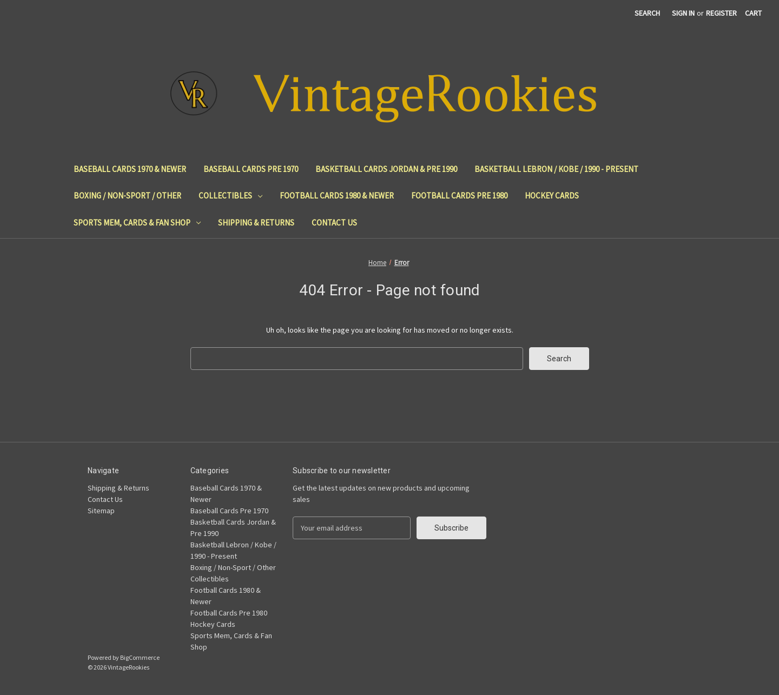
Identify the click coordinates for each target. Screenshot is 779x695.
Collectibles (230, 195)
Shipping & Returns (256, 222)
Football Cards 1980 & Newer (337, 195)
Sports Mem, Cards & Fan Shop (137, 222)
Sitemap (101, 510)
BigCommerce (140, 657)
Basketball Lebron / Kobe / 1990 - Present (556, 169)
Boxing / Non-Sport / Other (127, 195)
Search (647, 13)
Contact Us (334, 222)
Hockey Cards (552, 195)
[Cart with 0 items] (753, 13)
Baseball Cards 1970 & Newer (130, 169)
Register (721, 13)
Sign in (683, 13)
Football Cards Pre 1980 (459, 195)
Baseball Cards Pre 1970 (250, 169)
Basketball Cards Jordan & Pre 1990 (386, 169)
